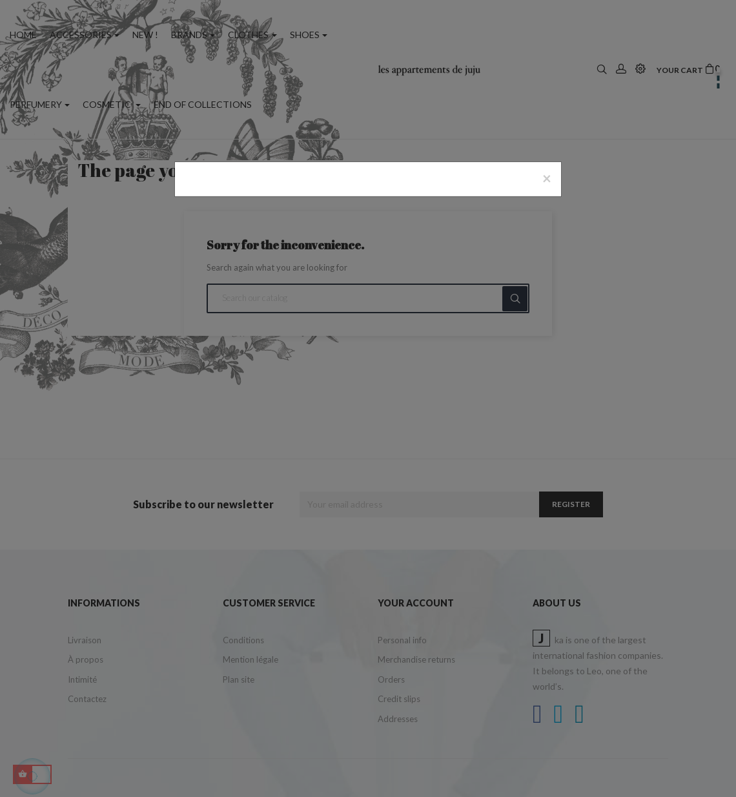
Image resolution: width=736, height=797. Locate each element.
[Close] (546, 178)
